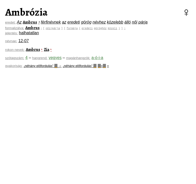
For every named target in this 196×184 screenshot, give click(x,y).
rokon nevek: (14, 50)
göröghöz (100, 28)
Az (19, 22)
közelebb (115, 22)
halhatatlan (29, 33)
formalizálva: (14, 28)
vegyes (55, 57)
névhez (99, 22)
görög (86, 22)
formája (72, 28)
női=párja (53, 28)
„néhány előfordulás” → (43, 66)
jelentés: (11, 33)
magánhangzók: (78, 58)
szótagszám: (14, 58)
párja (143, 22)
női (134, 22)
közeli (113, 28)
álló (127, 22)
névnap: (11, 41)
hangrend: (39, 58)
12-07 (23, 41)
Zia (46, 49)
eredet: (10, 22)
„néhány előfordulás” (79, 66)
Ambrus (30, 22)
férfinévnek (51, 22)
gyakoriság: (13, 66)
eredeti (73, 22)
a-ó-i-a (97, 57)
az (64, 22)
